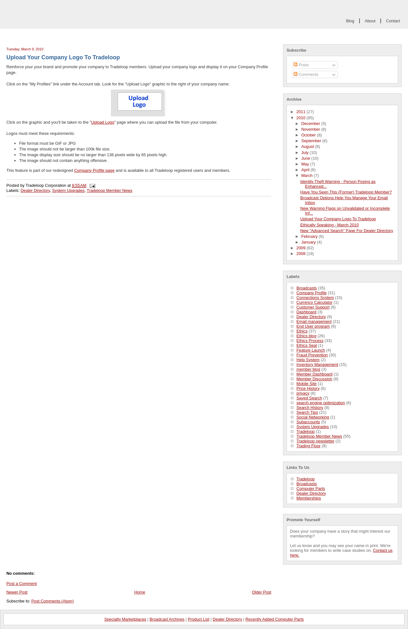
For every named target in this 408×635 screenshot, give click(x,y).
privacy (303, 393)
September (311, 140)
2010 (301, 117)
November (311, 129)
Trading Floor (308, 445)
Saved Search (309, 398)
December (311, 123)
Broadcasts (306, 288)
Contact (393, 20)
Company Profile (311, 292)
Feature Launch (310, 350)
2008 (301, 253)
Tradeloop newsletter (315, 441)
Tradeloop (305, 431)
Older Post (261, 592)
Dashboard (306, 312)
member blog (308, 369)
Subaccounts (308, 422)
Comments (306, 74)
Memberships (308, 498)
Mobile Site (306, 383)
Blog (350, 20)
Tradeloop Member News (319, 436)
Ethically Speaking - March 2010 (329, 225)
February (310, 236)
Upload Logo (102, 122)
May (305, 164)
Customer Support (313, 307)
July (305, 152)
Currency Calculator (314, 302)
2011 (301, 111)
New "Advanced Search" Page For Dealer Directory (346, 230)
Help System (308, 359)
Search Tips (307, 412)
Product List (198, 619)
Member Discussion (314, 378)
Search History (309, 407)
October (309, 135)
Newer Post (16, 592)
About (370, 20)
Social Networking (312, 417)
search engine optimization (320, 402)
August (308, 146)
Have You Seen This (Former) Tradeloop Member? (346, 192)
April (305, 169)
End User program (313, 326)
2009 (301, 247)
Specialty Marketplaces (125, 619)
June (306, 158)
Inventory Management (317, 364)
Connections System (315, 297)
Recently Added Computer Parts (274, 619)
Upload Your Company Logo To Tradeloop (338, 218)
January (309, 242)
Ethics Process (310, 340)
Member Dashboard (314, 374)
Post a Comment (21, 583)
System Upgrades (312, 426)
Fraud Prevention (312, 355)
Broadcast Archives (167, 619)
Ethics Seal (306, 345)
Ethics (302, 331)
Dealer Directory (311, 316)
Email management (314, 321)
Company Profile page (94, 170)
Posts (301, 64)
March (307, 175)
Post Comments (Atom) (52, 601)
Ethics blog (306, 335)
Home (139, 592)
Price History (308, 388)
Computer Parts (310, 488)
